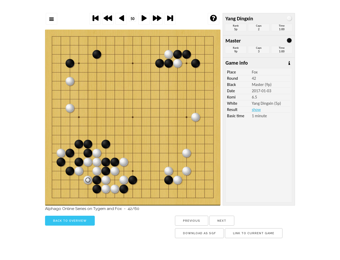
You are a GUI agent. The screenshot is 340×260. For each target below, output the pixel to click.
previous (191, 220)
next (221, 220)
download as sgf (199, 233)
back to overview (70, 220)
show (256, 109)
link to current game (253, 233)
